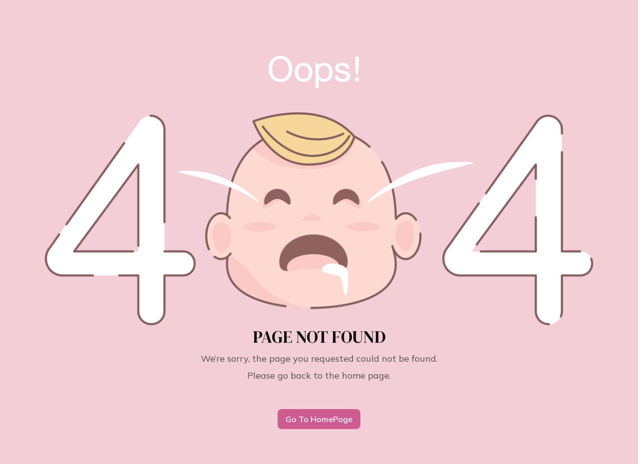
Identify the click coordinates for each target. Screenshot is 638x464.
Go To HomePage (319, 419)
